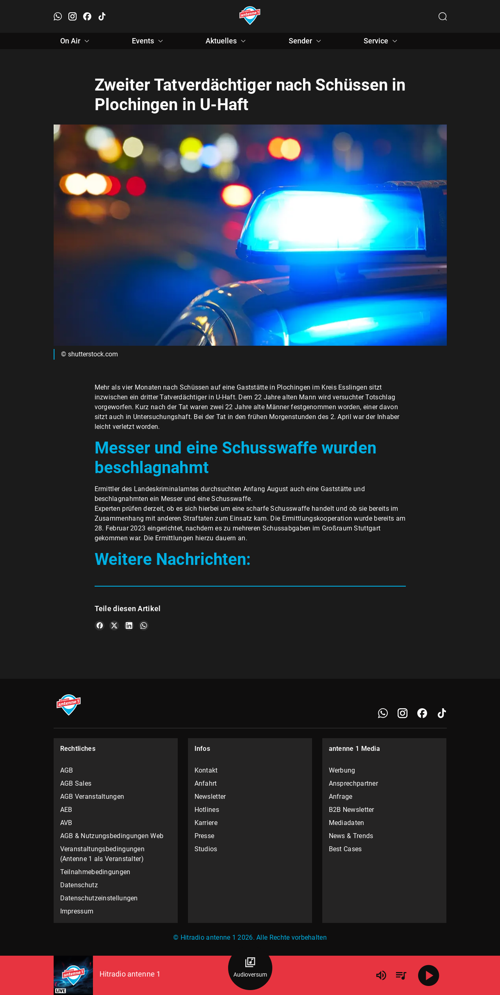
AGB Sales (76, 783)
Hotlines (207, 810)
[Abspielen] (428, 975)
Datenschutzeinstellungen (99, 898)
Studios (206, 849)
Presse (205, 836)
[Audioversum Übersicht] (250, 968)
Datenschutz (79, 885)
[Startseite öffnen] (250, 16)
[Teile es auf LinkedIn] (129, 625)
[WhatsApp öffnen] (58, 16)
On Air (76, 41)
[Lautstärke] (381, 975)
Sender (306, 41)
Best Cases (345, 849)
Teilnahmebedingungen (95, 872)
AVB (66, 823)
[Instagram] (402, 713)
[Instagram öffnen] (72, 16)
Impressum (77, 911)
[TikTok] (442, 713)
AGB (66, 770)
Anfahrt (206, 783)
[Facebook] (422, 713)
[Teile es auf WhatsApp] (144, 625)
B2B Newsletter (351, 810)
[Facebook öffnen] (87, 16)
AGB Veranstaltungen (92, 796)
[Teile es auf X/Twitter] (114, 625)
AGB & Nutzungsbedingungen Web (112, 836)
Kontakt (206, 770)
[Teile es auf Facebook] (99, 625)
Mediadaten (346, 823)
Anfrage (341, 796)
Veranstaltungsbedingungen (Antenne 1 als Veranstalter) (102, 854)
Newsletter (210, 796)
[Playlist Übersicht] (400, 975)
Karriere (206, 823)
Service (382, 41)
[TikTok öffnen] (102, 16)
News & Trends (351, 836)
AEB (66, 810)
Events (148, 41)
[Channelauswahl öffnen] (443, 16)
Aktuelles (227, 41)
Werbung (342, 770)
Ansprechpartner (353, 783)
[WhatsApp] (383, 713)
